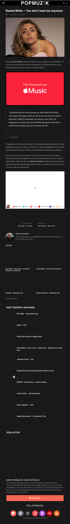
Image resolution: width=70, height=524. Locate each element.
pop (7, 14)
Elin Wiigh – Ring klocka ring (14, 293)
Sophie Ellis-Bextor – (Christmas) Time (48, 293)
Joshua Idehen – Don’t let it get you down (48, 269)
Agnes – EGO (22, 325)
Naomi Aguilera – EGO (25, 405)
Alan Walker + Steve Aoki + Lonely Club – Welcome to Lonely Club (18, 269)
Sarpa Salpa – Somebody (25, 226)
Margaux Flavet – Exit (25, 359)
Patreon (55, 483)
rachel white (9, 215)
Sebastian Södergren (22, 234)
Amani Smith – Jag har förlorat (28, 393)
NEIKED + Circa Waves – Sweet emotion (32, 382)
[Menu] (4, 3)
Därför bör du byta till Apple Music (29, 336)
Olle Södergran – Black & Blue (46, 226)
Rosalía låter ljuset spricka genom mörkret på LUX (35, 371)
